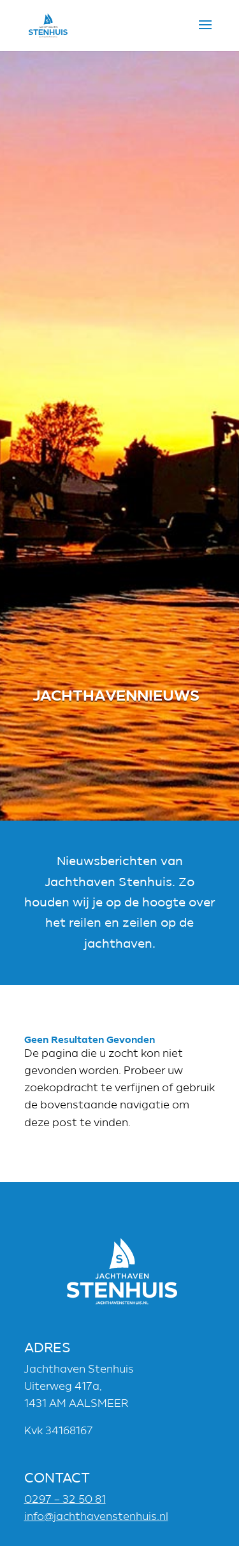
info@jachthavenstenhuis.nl (96, 1516)
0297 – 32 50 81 (65, 1499)
